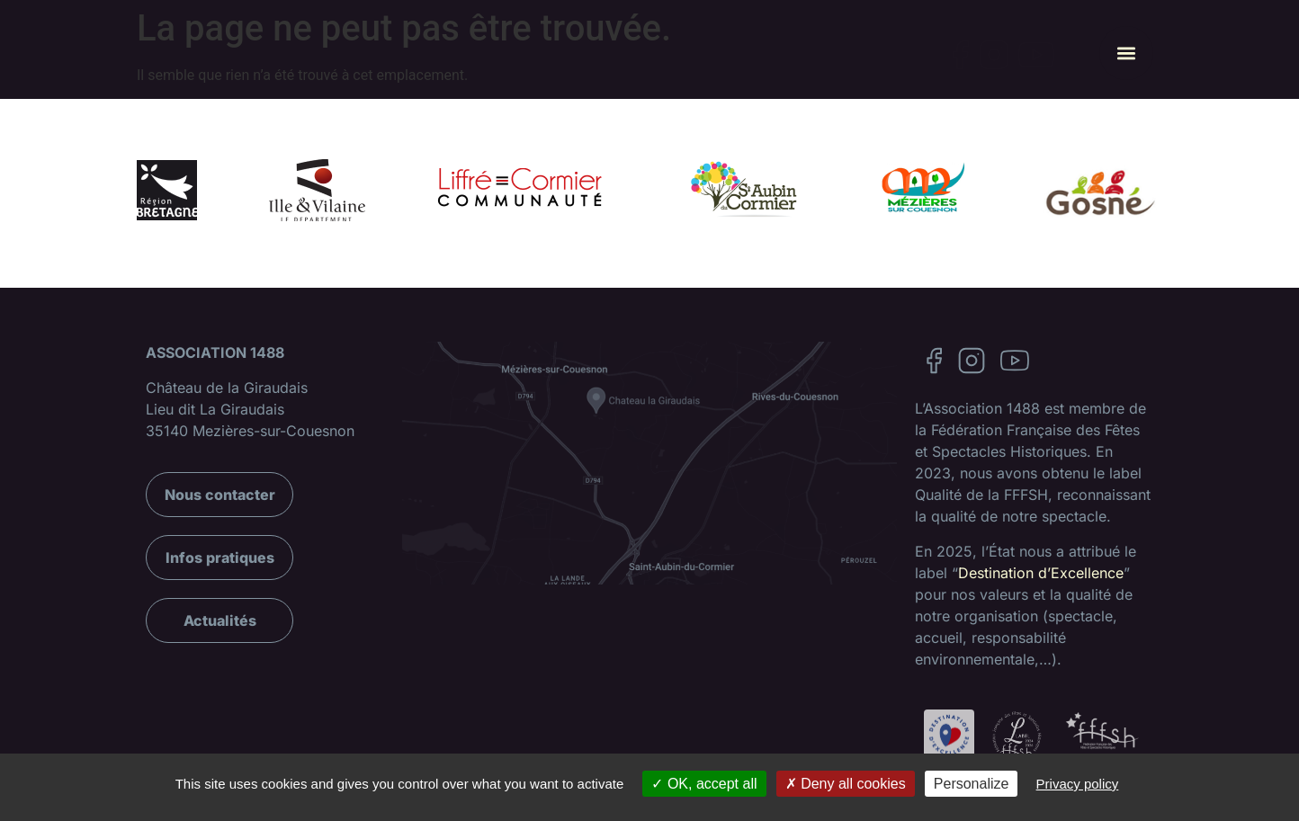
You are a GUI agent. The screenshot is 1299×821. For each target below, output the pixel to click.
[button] (1126, 53)
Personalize (971, 783)
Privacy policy (1077, 783)
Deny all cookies (845, 783)
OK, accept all (704, 783)
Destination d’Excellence (1041, 573)
